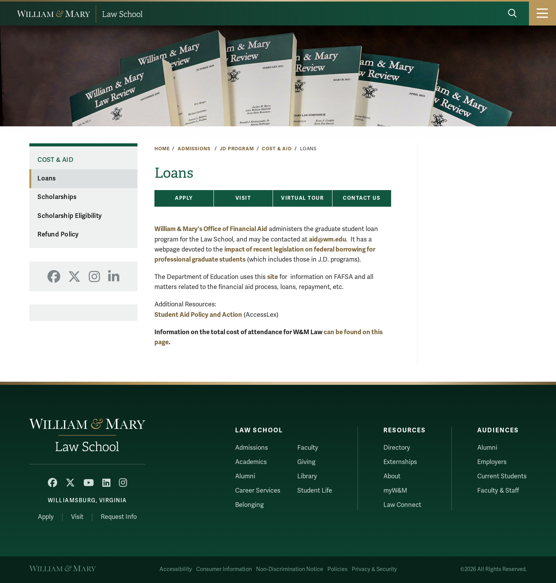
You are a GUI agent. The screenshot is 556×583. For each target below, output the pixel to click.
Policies (337, 569)
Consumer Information (224, 569)
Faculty (307, 448)
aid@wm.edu (327, 239)
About (391, 476)
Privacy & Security (374, 569)
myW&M (395, 491)
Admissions (195, 149)
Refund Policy (57, 234)
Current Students (502, 476)
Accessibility (175, 569)
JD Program (237, 149)
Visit (243, 198)
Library (307, 476)
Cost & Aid (277, 149)
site (272, 277)
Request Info (119, 517)
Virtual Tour (302, 198)
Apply (184, 198)
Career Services (257, 491)
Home (162, 149)
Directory (396, 448)
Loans (46, 178)
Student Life (314, 491)
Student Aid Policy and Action (198, 315)
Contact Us (361, 198)
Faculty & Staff (498, 491)
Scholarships (56, 197)
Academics (251, 462)
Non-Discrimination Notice (289, 569)
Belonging (249, 505)
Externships (400, 462)
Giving (306, 462)
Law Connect (402, 505)
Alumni (245, 476)
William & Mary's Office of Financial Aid (210, 229)
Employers (492, 462)
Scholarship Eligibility (69, 216)
